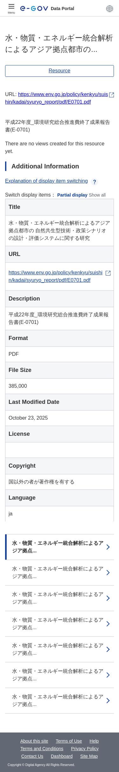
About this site (34, 741)
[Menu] (11, 8)
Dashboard (62, 756)
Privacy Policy (85, 748)
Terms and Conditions (41, 748)
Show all (97, 195)
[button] (109, 8)
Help (94, 741)
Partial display (72, 195)
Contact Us (32, 756)
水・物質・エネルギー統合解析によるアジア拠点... (57, 546)
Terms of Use (69, 741)
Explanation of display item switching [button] (51, 181)
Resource (59, 70)
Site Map (89, 756)
